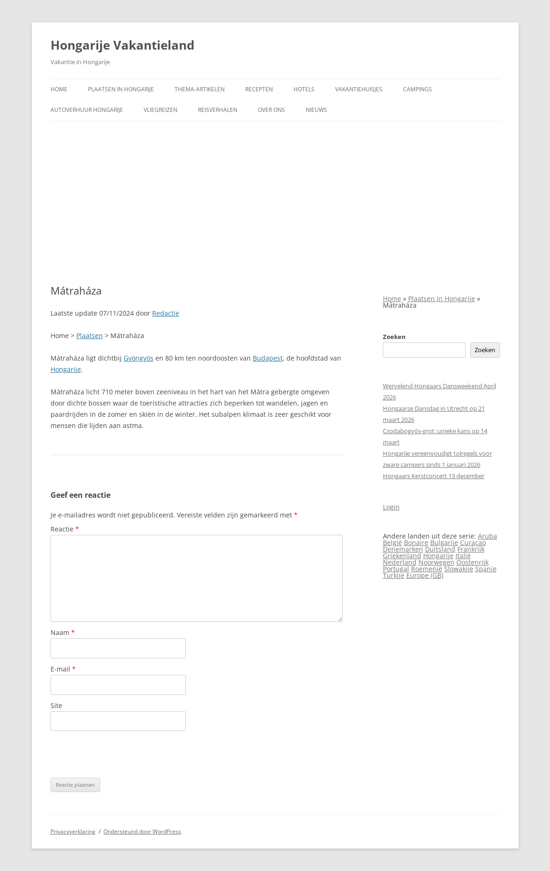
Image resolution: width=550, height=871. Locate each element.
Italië (463, 555)
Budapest (268, 358)
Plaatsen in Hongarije (121, 89)
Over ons (271, 110)
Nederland (400, 562)
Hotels (304, 89)
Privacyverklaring (73, 831)
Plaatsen (89, 335)
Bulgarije (444, 542)
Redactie (165, 313)
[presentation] (122, 754)
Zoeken (394, 336)
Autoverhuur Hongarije (87, 110)
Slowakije (458, 568)
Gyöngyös (139, 358)
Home (59, 89)
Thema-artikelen (200, 89)
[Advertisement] (275, 202)
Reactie (65, 528)
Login (391, 506)
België (392, 542)
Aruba (487, 535)
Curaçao (473, 542)
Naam (63, 632)
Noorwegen (436, 562)
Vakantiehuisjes (358, 89)
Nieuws (316, 110)
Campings (417, 89)
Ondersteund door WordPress (142, 831)
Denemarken (403, 549)
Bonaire (416, 542)
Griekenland (402, 555)
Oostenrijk (472, 562)
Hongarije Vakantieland (122, 45)
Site (56, 705)
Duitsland (440, 549)
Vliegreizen (160, 110)
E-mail (63, 668)
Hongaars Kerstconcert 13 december (433, 476)
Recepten (259, 89)
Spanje (486, 568)
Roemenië (426, 568)
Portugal (396, 568)
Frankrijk (470, 549)
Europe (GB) (424, 575)
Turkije (393, 575)
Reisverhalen (217, 110)
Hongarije (66, 369)
